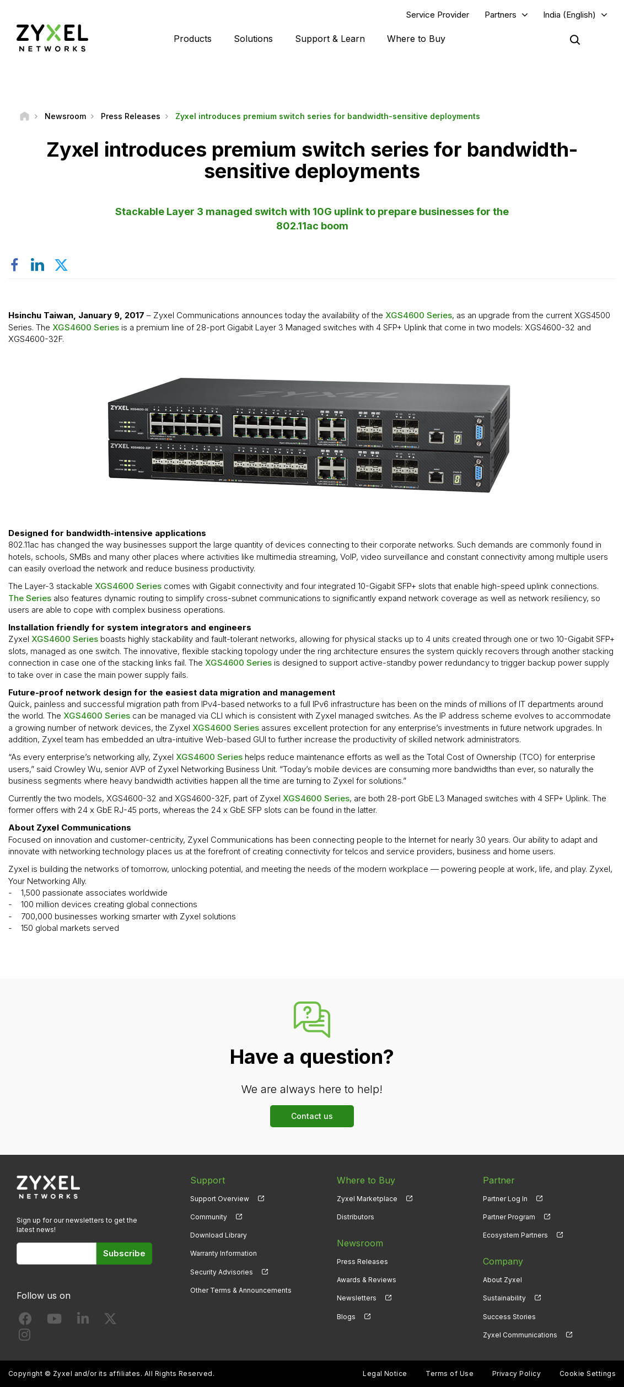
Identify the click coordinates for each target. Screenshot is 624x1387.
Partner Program (509, 1217)
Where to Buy (416, 38)
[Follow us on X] (110, 1321)
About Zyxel (502, 1280)
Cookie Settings (588, 1373)
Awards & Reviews (366, 1280)
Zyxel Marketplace (367, 1199)
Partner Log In (505, 1199)
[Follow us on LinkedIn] (83, 1321)
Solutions (253, 38)
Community (208, 1217)
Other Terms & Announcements (241, 1290)
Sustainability (504, 1298)
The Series (29, 598)
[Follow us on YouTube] (54, 1321)
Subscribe (124, 1253)
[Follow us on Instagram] (24, 1337)
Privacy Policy (516, 1373)
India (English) (569, 14)
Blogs (346, 1317)
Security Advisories (221, 1272)
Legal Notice (385, 1373)
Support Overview (219, 1199)
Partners (501, 14)
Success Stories (509, 1317)
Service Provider (437, 14)
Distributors (355, 1217)
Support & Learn (330, 38)
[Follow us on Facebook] (25, 1321)
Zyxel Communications (520, 1335)
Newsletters (356, 1298)
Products (193, 38)
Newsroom (360, 1243)
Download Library (218, 1235)
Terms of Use (450, 1373)
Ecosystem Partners (515, 1235)
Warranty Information (223, 1253)
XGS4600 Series (418, 315)
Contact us (312, 1116)
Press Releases (362, 1261)
